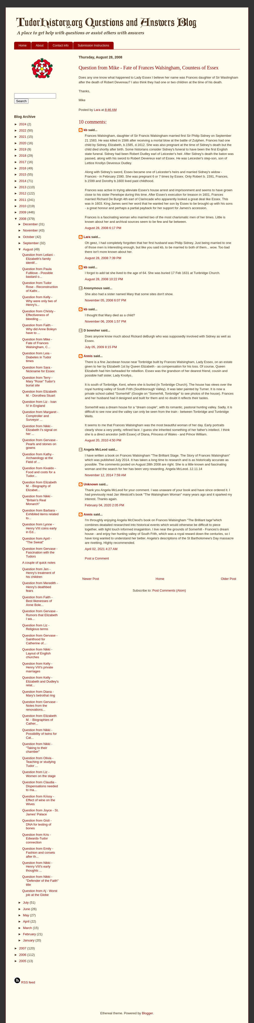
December (31, 224)
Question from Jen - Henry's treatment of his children (38, 573)
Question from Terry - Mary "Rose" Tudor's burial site (38, 381)
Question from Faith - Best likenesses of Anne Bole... (37, 601)
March (28, 928)
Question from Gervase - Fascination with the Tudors (39, 552)
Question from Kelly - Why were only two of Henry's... (39, 301)
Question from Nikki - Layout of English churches (37, 653)
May (26, 915)
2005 (23, 961)
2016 (23, 168)
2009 (23, 212)
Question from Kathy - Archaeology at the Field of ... (37, 458)
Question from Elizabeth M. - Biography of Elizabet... (39, 486)
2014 (23, 181)
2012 (23, 193)
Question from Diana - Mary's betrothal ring (38, 694)
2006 (23, 955)
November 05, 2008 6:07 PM (105, 300)
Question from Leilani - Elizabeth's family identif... (38, 258)
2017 (23, 162)
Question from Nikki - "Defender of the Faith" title (40, 880)
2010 (23, 206)
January (29, 940)
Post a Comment (97, 558)
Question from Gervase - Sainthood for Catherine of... (39, 639)
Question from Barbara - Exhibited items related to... (40, 514)
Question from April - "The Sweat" (37, 540)
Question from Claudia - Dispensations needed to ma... (40, 786)
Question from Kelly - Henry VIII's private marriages (37, 667)
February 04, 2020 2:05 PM (104, 505)
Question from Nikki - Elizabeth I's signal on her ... (39, 430)
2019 (23, 149)
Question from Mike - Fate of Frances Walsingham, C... (37, 343)
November (31, 230)
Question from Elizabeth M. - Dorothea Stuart (39, 393)
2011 (23, 200)
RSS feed (24, 982)
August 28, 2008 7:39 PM (103, 258)
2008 (23, 219)
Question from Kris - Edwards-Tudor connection (36, 838)
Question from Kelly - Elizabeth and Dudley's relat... (40, 681)
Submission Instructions (93, 45)
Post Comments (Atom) (169, 590)
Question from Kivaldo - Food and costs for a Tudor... (39, 472)
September (31, 243)
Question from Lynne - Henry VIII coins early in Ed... (39, 528)
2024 (23, 124)
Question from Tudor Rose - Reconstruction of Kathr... (40, 286)
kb (85, 130)
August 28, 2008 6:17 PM (103, 228)
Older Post (228, 579)
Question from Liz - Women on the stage (39, 774)
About (39, 45)
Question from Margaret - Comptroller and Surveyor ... (40, 415)
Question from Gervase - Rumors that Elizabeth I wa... (40, 615)
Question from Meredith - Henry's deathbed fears (40, 587)
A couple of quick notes (38, 562)
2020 (23, 143)
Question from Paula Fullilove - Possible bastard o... (37, 273)
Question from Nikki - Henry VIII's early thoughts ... (37, 866)
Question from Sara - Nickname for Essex (38, 369)
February (30, 934)
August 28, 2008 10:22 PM (104, 279)
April (27, 921)
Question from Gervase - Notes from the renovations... (39, 705)
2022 (23, 130)
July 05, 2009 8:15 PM (101, 347)
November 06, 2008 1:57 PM (105, 321)
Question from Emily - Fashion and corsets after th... (38, 852)
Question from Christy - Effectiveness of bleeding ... (38, 315)
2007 (23, 948)
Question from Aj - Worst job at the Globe (39, 893)
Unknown (91, 484)
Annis (88, 356)
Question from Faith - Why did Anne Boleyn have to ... (39, 329)
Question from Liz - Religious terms (35, 627)
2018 (23, 155)
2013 (23, 187)
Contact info (60, 45)
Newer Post (90, 579)
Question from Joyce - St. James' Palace (40, 812)
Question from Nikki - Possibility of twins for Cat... (39, 734)
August (28, 249)
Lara (87, 237)
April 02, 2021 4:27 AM (101, 549)
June (27, 909)
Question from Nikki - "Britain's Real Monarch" (37, 500)
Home (23, 45)
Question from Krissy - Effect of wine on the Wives (38, 800)
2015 (23, 174)
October (29, 237)
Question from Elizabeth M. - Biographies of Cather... (39, 719)
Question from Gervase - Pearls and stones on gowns (39, 444)
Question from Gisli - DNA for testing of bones (36, 824)
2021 (23, 137)
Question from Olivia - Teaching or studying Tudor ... (38, 762)
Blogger (147, 1013)
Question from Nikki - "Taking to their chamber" (37, 747)
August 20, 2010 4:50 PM (103, 440)
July (26, 902)
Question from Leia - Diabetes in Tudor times (36, 357)
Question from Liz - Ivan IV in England (39, 404)
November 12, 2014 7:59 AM (105, 475)
